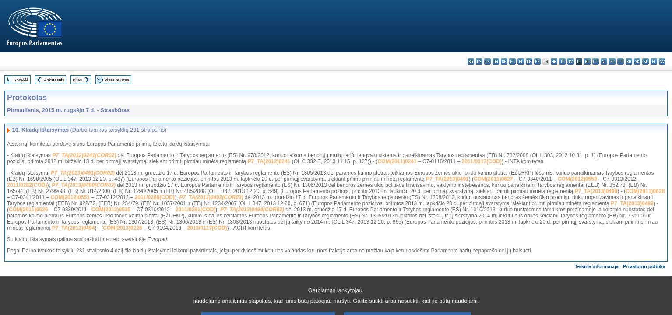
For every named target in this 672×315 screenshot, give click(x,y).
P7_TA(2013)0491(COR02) (83, 173)
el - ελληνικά (520, 61)
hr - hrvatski (554, 61)
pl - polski (612, 61)
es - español (479, 61)
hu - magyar (587, 61)
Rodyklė (21, 79)
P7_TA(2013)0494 (73, 228)
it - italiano (562, 61)
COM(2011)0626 (28, 209)
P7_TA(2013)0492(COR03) (211, 197)
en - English (529, 61)
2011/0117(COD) (482, 161)
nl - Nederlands (604, 61)
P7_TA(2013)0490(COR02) (84, 185)
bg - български (471, 61)
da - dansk (496, 61)
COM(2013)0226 (122, 228)
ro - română (629, 61)
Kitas (77, 79)
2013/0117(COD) (207, 228)
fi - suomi (654, 61)
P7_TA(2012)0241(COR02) (84, 155)
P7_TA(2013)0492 (632, 203)
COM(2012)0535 (110, 209)
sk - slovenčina (637, 61)
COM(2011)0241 (396, 161)
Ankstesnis (54, 79)
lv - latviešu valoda (570, 61)
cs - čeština (487, 61)
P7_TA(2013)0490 (595, 191)
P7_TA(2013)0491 (447, 179)
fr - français (537, 61)
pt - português (620, 61)
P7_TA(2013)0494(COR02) (252, 209)
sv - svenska (662, 61)
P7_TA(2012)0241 (269, 161)
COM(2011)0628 (645, 191)
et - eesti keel (512, 61)
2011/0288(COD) (155, 197)
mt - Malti (595, 61)
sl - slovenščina (645, 61)
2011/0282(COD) (27, 185)
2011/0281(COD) (195, 209)
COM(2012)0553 (577, 179)
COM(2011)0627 (493, 179)
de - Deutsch (504, 61)
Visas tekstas (117, 79)
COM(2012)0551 (69, 197)
